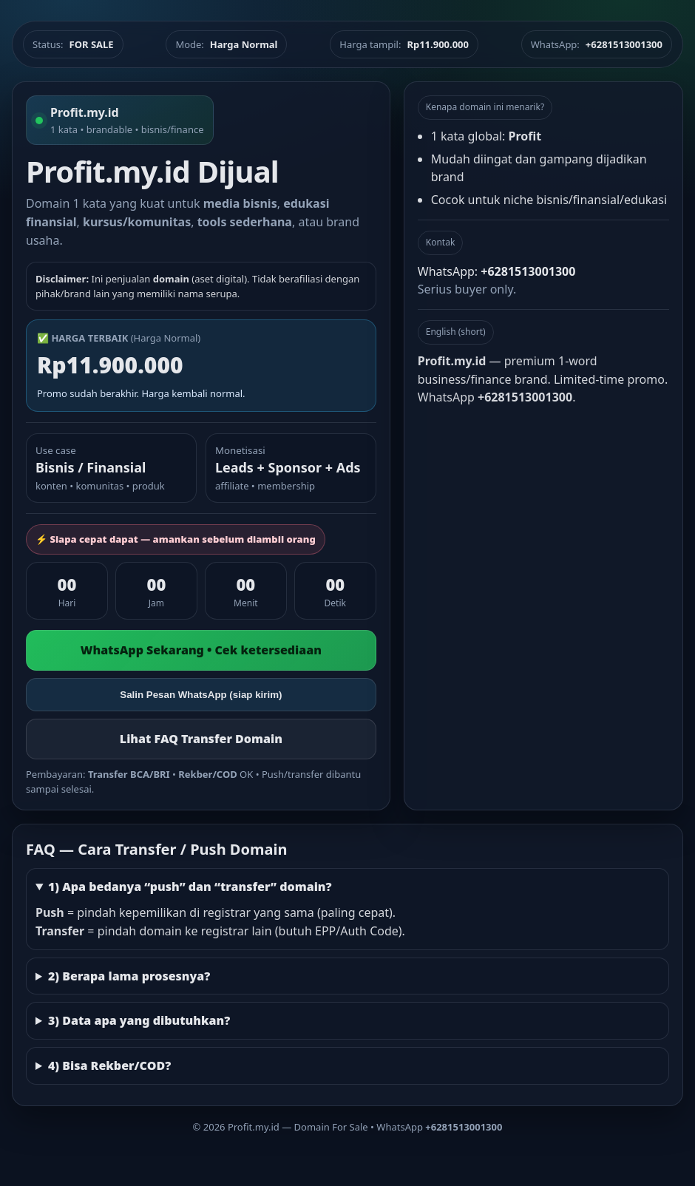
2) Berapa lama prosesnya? (129, 976)
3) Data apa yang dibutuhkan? (139, 1020)
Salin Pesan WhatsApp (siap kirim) (201, 694)
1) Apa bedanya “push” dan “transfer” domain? (190, 886)
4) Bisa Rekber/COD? (109, 1065)
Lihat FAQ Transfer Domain (201, 739)
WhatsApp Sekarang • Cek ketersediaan (201, 650)
